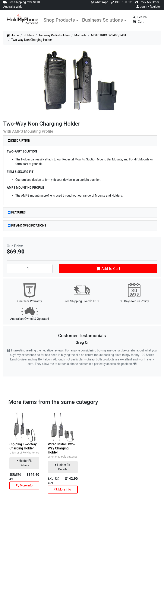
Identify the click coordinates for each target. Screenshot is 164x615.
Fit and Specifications (27, 225)
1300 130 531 (122, 2)
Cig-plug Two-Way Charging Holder (23, 446)
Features (17, 212)
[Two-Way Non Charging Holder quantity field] (30, 268)
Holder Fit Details (24, 463)
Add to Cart (108, 269)
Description (19, 140)
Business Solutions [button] (102, 20)
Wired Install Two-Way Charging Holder (61, 448)
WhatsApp (99, 2)
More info (24, 485)
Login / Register (148, 6)
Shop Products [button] (59, 20)
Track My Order (147, 2)
